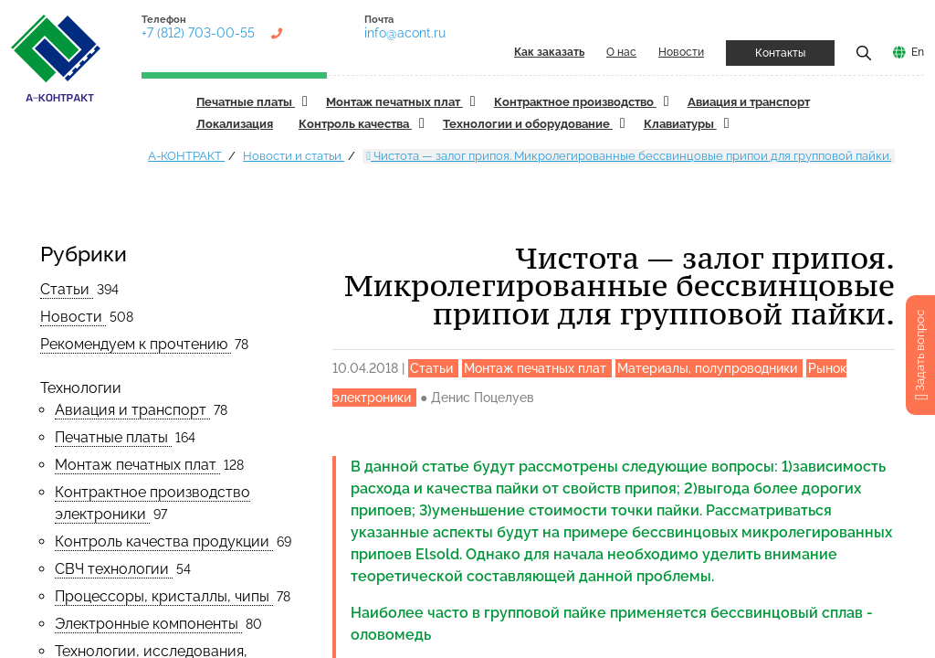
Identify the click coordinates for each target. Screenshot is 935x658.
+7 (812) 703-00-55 (198, 33)
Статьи (66, 289)
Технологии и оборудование (528, 124)
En (917, 52)
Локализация (234, 124)
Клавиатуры (680, 124)
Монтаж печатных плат (394, 102)
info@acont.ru (405, 33)
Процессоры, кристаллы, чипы (164, 596)
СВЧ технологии (114, 569)
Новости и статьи (293, 156)
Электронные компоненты (148, 623)
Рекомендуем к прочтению (135, 344)
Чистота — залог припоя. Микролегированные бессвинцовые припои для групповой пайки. (628, 156)
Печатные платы (245, 102)
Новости (681, 52)
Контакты (780, 53)
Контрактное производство (575, 102)
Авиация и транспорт (749, 102)
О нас (621, 52)
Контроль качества (355, 124)
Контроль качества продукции (164, 541)
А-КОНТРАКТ (186, 156)
